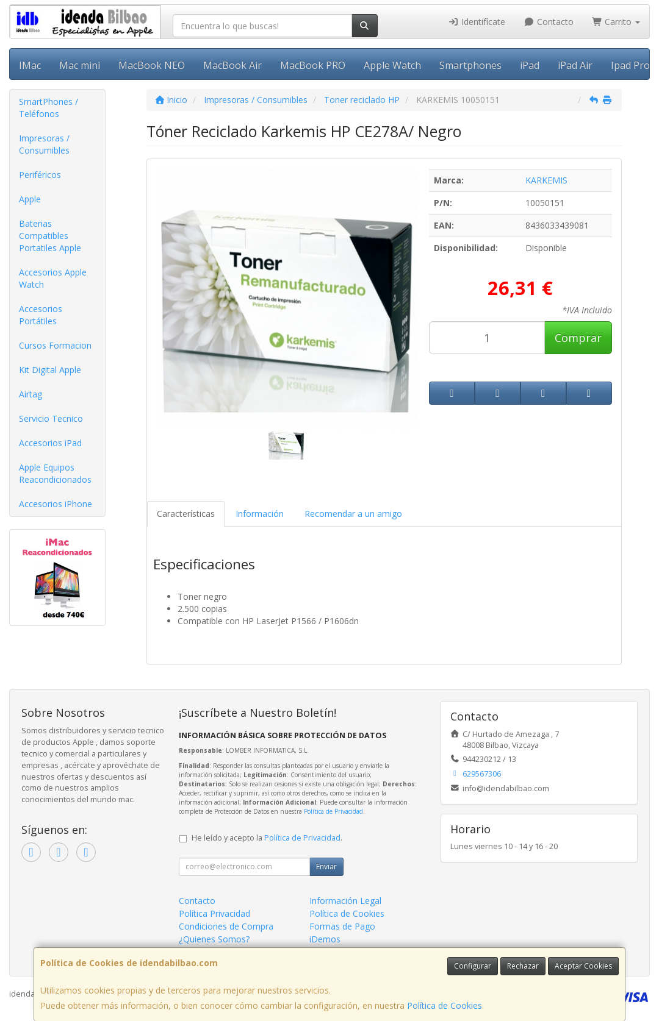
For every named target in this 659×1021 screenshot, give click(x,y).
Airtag (30, 394)
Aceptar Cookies (583, 966)
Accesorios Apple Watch (53, 278)
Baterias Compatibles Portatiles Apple (50, 236)
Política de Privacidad (333, 811)
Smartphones (470, 65)
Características (186, 513)
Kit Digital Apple (50, 369)
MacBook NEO (151, 65)
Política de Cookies (444, 1005)
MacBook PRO (312, 65)
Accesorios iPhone (55, 504)
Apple (30, 199)
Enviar (326, 866)
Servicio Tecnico (51, 418)
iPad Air (575, 65)
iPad (529, 65)
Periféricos (40, 174)
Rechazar (523, 966)
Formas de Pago (342, 926)
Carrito (616, 21)
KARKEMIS (546, 180)
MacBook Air (232, 65)
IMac (30, 65)
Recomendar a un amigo (353, 513)
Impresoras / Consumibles (44, 144)
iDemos (324, 939)
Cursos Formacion (55, 345)
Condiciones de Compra (226, 926)
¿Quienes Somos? (214, 939)
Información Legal (345, 900)
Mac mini (79, 65)
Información (260, 513)
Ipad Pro (630, 65)
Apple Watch (392, 65)
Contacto (549, 21)
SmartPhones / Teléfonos (48, 107)
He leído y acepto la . (267, 838)
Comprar (578, 337)
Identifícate (477, 21)
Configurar (472, 966)
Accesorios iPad (50, 443)
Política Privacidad (214, 913)
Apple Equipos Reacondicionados (55, 473)
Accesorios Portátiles (40, 315)
